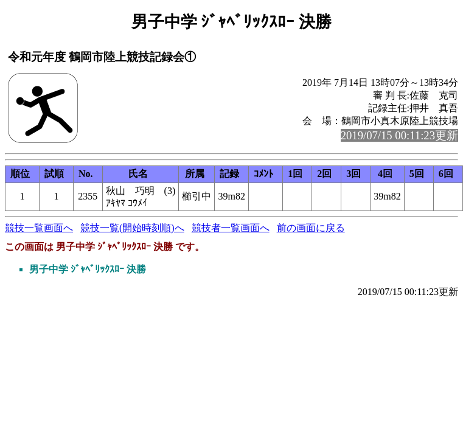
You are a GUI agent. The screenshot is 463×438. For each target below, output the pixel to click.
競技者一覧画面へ (231, 228)
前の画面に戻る (311, 228)
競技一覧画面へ (39, 228)
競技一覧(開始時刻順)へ (132, 228)
